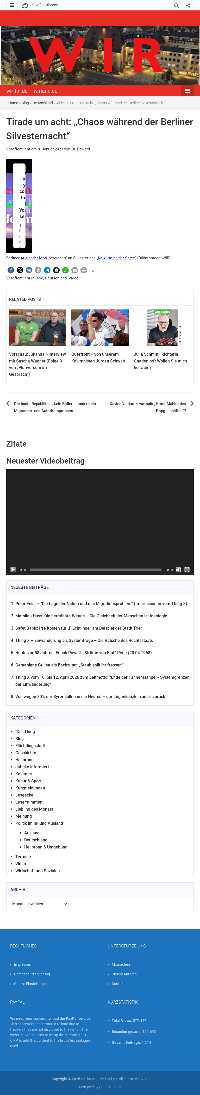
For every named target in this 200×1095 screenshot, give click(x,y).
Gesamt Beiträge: (127, 1042)
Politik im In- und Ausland (39, 823)
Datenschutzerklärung (32, 974)
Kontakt (118, 984)
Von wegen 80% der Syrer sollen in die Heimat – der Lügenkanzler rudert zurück (90, 696)
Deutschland (43, 103)
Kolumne (23, 773)
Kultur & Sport (28, 780)
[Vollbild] (187, 569)
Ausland (32, 832)
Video (61, 103)
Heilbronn (24, 759)
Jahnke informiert (32, 766)
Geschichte (25, 752)
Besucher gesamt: (127, 1031)
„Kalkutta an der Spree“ (116, 258)
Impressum (23, 964)
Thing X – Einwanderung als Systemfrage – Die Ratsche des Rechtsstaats (84, 640)
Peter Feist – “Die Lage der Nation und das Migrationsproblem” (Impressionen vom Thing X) (101, 603)
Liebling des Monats (34, 809)
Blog (25, 103)
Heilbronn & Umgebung (45, 847)
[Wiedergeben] (13, 569)
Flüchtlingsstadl (30, 745)
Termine (23, 856)
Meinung (23, 816)
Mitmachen (121, 964)
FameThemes (110, 1087)
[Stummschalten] (178, 569)
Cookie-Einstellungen (31, 984)
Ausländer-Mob (34, 258)
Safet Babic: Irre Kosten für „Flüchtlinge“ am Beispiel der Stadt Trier (78, 628)
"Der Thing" (25, 731)
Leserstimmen (28, 802)
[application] (100, 522)
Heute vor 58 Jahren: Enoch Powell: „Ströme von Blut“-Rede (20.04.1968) (83, 652)
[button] (11, 270)
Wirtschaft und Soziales (37, 870)
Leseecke (24, 795)
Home (13, 103)
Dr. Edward (80, 149)
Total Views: (122, 1020)
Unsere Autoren (124, 974)
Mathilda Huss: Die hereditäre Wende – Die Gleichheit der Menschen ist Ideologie (91, 615)
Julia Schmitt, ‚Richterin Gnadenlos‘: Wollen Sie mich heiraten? (160, 361)
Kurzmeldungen (30, 788)
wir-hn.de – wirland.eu (32, 91)
